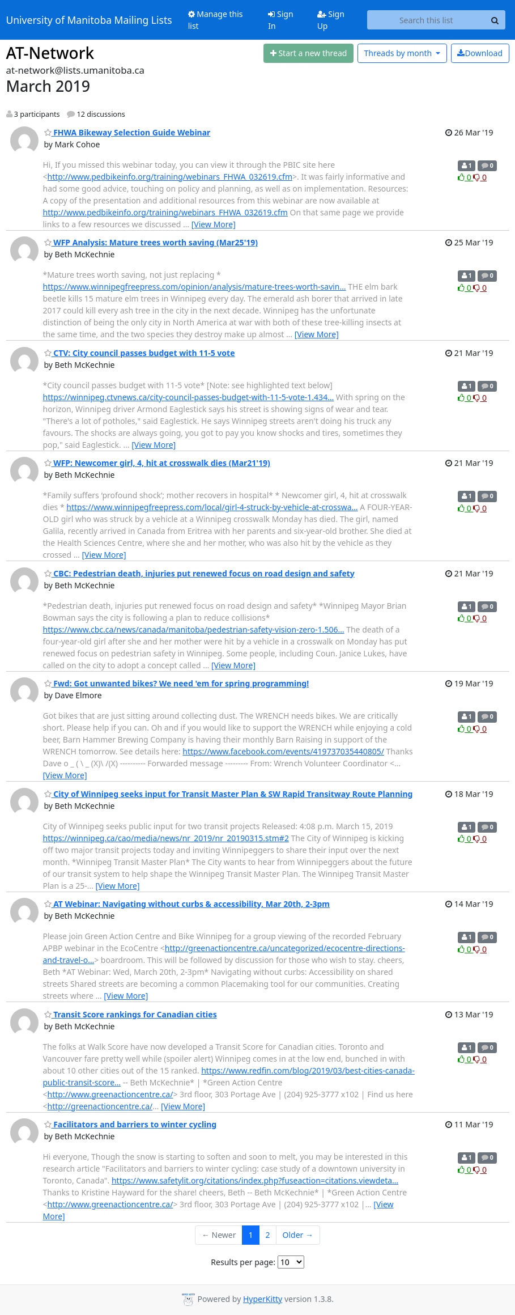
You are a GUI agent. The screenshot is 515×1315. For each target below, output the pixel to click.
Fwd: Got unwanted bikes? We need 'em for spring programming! (176, 683)
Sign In (280, 20)
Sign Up (330, 20)
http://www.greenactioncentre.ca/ (110, 1094)
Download (480, 53)
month (398, 53)
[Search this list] (426, 19)
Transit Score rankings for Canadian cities (130, 1014)
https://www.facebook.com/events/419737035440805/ (283, 751)
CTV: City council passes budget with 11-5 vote (139, 352)
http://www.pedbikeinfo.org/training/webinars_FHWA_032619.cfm (170, 176)
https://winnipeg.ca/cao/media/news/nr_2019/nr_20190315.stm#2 (166, 838)
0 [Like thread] (465, 177)
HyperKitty (262, 1298)
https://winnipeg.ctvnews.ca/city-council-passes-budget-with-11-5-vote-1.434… (188, 397)
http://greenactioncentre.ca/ (100, 1106)
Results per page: (243, 1262)
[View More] (213, 224)
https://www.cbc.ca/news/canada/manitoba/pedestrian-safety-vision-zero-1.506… (193, 629)
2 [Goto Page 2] (268, 1234)
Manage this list (215, 20)
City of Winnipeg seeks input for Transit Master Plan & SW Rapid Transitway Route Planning (228, 793)
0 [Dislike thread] (480, 177)
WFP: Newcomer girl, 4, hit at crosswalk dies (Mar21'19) (157, 462)
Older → (298, 1234)
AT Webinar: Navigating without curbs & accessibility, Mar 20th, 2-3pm (187, 903)
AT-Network (50, 52)
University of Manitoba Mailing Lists (89, 20)
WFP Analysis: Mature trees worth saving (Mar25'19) (151, 242)
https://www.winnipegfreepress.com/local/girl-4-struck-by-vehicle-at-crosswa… (211, 507)
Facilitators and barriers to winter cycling (130, 1124)
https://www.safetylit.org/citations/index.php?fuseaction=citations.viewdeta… (255, 1180)
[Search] (495, 19)
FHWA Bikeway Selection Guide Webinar (127, 132)
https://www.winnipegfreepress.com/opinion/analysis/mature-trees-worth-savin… (194, 286)
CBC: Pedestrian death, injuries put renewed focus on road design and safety (199, 573)
